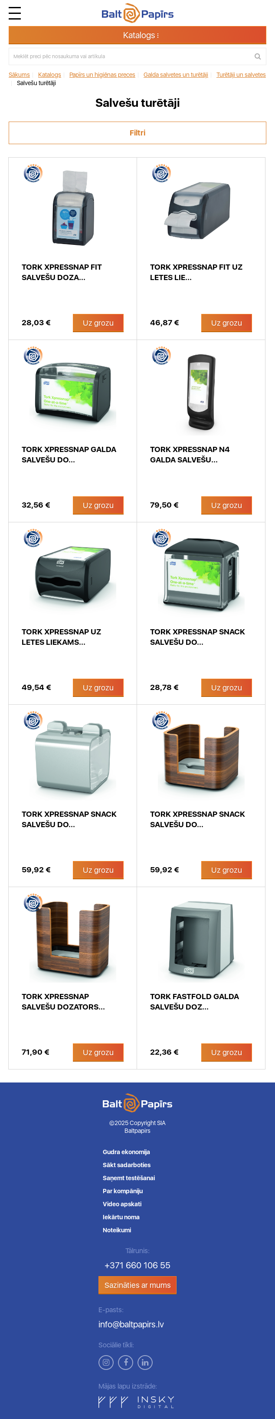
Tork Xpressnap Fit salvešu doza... (62, 272)
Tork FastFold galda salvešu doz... (194, 1001)
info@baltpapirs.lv (131, 1324)
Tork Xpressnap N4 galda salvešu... (190, 454)
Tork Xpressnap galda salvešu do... (69, 454)
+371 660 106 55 (137, 1265)
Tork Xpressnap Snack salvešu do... (197, 637)
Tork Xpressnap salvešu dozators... (63, 1001)
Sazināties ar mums (138, 1285)
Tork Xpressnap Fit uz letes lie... (196, 272)
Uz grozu (98, 322)
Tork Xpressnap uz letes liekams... (61, 637)
